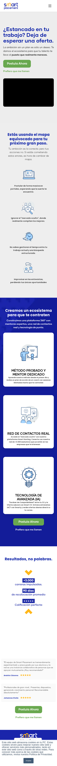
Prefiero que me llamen (16, 71)
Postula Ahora (17, 63)
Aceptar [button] (28, 761)
